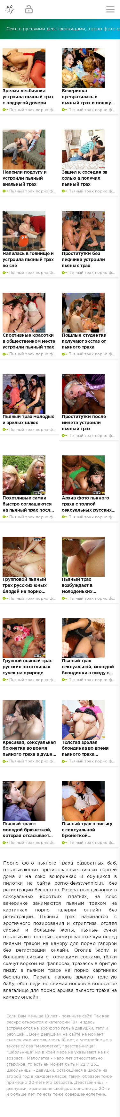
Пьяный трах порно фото (34, 110)
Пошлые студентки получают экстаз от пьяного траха (84, 341)
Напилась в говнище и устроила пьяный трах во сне (28, 260)
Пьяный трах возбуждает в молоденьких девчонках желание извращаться (85, 592)
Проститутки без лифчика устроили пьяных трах (83, 260)
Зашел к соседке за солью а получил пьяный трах (84, 178)
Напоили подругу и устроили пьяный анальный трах (25, 178)
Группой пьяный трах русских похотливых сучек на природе (27, 667)
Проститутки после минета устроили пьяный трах (84, 423)
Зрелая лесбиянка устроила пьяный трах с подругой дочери (28, 97)
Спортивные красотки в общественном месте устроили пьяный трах (29, 341)
